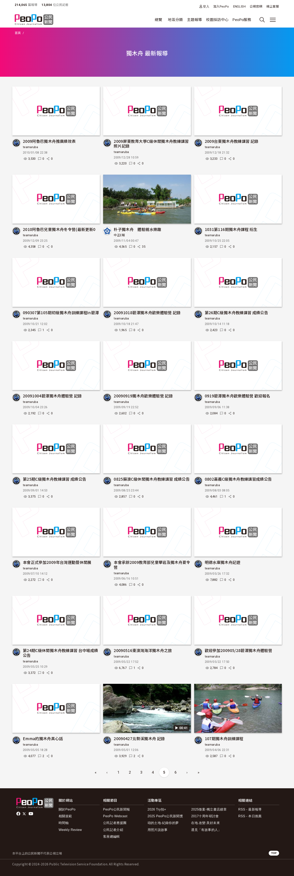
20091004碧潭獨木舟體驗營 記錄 (52, 395)
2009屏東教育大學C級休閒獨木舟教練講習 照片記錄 (151, 143)
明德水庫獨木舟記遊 (222, 562)
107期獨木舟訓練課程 (224, 738)
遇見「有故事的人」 (206, 830)
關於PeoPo (67, 809)
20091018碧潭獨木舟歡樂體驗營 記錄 (147, 312)
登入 (206, 6)
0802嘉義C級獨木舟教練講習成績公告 (238, 479)
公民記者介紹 (113, 830)
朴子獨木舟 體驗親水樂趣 (137, 229)
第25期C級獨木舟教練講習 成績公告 (54, 479)
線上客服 (272, 6)
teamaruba (30, 147)
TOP (274, 853)
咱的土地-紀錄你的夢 (163, 823)
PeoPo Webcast (115, 816)
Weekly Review (70, 830)
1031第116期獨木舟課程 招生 (231, 229)
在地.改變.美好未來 (205, 823)
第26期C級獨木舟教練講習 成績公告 (236, 312)
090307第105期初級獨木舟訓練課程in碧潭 (61, 312)
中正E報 (119, 235)
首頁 (18, 33)
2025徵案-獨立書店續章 (209, 809)
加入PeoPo (221, 6)
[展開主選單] (273, 20)
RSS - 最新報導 (250, 809)
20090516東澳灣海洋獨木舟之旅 (143, 650)
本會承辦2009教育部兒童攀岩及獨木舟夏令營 (152, 564)
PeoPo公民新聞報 (116, 809)
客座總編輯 (111, 836)
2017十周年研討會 (205, 816)
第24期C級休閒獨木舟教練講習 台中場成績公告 (60, 653)
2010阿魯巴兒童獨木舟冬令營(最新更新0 (59, 229)
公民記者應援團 (115, 823)
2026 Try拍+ (157, 809)
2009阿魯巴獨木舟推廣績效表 (49, 141)
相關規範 (65, 816)
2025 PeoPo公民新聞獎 (165, 816)
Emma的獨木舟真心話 (43, 738)
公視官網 (256, 6)
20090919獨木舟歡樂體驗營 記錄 (143, 395)
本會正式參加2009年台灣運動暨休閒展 (57, 562)
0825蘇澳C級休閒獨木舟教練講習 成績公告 (152, 479)
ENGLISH (239, 6)
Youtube (31, 814)
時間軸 (64, 823)
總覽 (158, 20)
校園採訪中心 (217, 20)
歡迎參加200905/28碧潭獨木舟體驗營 (238, 650)
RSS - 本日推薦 (250, 816)
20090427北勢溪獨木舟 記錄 (139, 738)
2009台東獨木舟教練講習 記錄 (231, 141)
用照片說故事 (158, 830)
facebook (18, 814)
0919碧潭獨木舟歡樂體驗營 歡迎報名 (237, 395)
